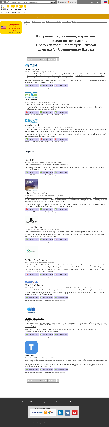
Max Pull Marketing (34, 285)
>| (58, 59)
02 (31, 59)
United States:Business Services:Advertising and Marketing (44, 74)
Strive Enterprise (32, 69)
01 (29, 59)
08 (49, 59)
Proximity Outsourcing (35, 318)
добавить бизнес (95, 2)
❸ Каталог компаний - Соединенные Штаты (58, 22)
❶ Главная (27, 22)
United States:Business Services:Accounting (39, 198)
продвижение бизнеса (22, 17)
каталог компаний (7, 17)
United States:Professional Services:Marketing (90, 76)
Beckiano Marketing (34, 227)
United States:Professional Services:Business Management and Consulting (75, 200)
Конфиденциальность (46, 402)
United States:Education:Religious (36, 129)
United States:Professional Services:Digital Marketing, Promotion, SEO (50, 76)
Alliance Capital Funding (36, 193)
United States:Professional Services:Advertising (40, 232)
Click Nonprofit (32, 125)
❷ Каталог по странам (38, 22)
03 (34, 59)
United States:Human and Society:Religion (68, 129)
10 (55, 59)
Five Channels (31, 99)
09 (52, 59)
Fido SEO (29, 160)
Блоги (87, 402)
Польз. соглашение (77, 402)
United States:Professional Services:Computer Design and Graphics (85, 74)
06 (43, 59)
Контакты (25, 402)
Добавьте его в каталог (15, 32)
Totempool (30, 355)
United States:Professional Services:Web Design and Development (46, 78)
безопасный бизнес (50, 17)
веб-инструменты (36, 17)
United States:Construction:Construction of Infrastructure (73, 198)
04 (37, 59)
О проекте (34, 402)
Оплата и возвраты (62, 402)
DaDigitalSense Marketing (36, 260)
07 (46, 59)
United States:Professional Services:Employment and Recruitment (66, 325)
